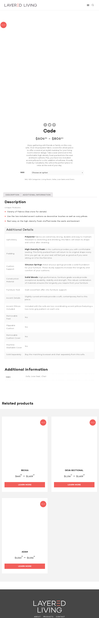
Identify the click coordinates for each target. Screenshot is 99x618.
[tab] (12, 154)
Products (48, 577)
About (37, 577)
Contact (60, 577)
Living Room (46, 139)
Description (13, 154)
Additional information (38, 154)
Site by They (72, 611)
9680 (22, 132)
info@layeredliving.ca (39, 586)
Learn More (24, 444)
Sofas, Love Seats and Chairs (63, 139)
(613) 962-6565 (16, 586)
